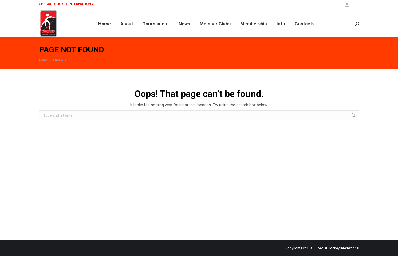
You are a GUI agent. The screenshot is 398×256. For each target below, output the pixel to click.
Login (352, 5)
